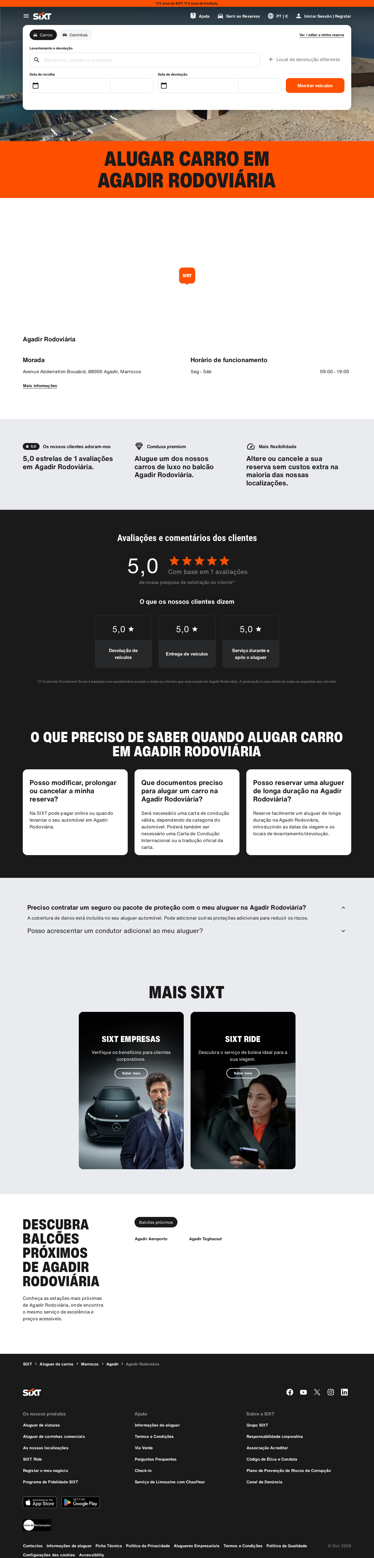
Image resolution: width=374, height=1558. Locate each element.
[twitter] (317, 1392)
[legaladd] (187, 1525)
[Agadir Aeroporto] (151, 1238)
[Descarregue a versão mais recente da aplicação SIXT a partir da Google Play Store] (80, 1502)
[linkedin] (344, 1392)
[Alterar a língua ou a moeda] (277, 16)
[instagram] (331, 1392)
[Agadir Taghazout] (205, 1238)
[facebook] (290, 1392)
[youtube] (303, 1392)
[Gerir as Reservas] (238, 16)
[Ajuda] (199, 16)
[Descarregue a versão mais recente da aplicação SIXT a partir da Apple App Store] (40, 1502)
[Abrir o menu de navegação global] (26, 16)
